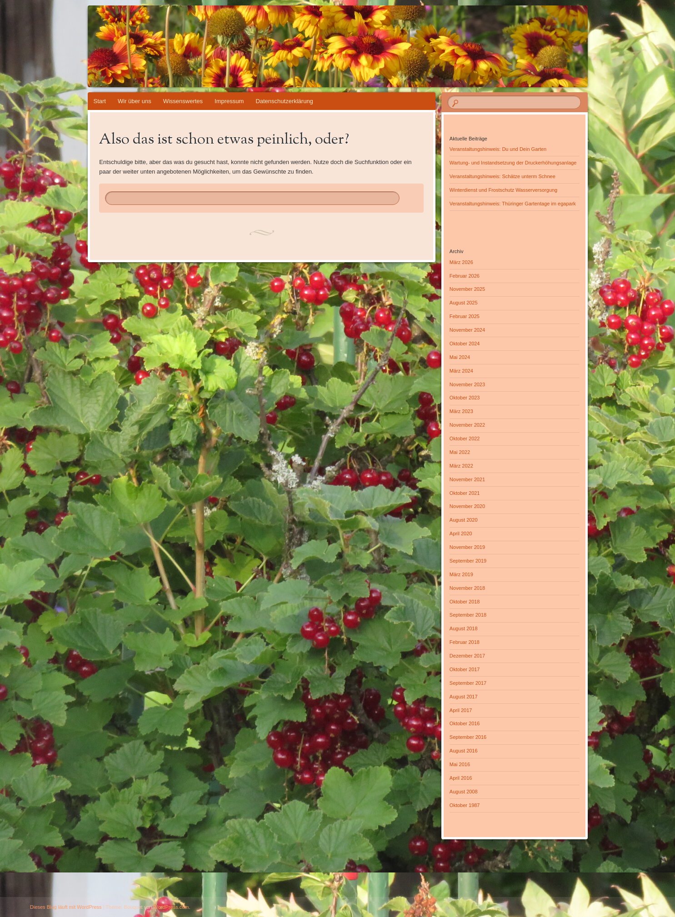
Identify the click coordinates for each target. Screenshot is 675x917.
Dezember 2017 (467, 655)
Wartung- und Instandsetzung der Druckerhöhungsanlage (513, 162)
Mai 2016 (460, 764)
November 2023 (467, 384)
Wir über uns (134, 101)
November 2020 (467, 506)
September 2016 (468, 737)
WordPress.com (171, 907)
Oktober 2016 (465, 723)
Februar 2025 (465, 316)
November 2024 (467, 330)
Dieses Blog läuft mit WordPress (66, 907)
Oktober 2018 (465, 601)
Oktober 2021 (465, 493)
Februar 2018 (465, 642)
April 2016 (461, 778)
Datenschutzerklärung (284, 101)
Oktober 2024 (465, 343)
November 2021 (467, 479)
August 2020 (464, 520)
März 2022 (461, 465)
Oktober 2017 (465, 669)
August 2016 (464, 750)
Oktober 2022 (465, 438)
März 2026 (461, 262)
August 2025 (464, 302)
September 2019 (468, 560)
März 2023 (461, 411)
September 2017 (468, 683)
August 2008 (464, 791)
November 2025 (467, 289)
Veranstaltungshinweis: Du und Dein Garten (498, 149)
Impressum (229, 101)
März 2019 (461, 574)
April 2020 (461, 533)
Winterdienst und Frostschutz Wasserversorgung (503, 190)
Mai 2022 (460, 452)
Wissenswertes (183, 101)
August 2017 (464, 696)
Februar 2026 (465, 276)
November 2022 (467, 425)
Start (100, 101)
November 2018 (467, 588)
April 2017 (461, 710)
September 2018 (468, 615)
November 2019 (467, 547)
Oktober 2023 (465, 397)
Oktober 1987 (465, 805)
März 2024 (461, 371)
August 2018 (464, 628)
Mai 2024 (460, 357)
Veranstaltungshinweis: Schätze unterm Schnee (502, 176)
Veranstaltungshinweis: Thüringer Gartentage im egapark (513, 203)
